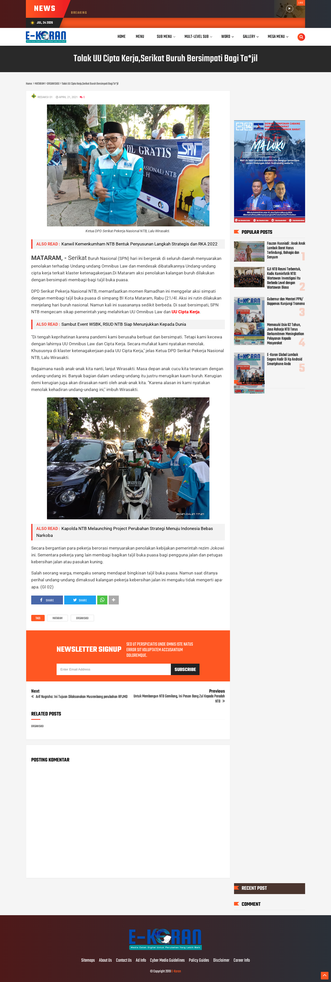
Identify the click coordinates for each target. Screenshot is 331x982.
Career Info (242, 960)
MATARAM (57, 618)
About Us (105, 960)
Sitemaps (88, 960)
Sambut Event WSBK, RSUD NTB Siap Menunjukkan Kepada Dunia (123, 324)
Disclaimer (221, 960)
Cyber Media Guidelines (167, 960)
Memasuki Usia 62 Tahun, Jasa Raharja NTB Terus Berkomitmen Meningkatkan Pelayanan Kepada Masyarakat (285, 333)
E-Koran (176, 971)
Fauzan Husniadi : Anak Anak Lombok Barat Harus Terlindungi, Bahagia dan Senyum (286, 250)
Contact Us (124, 960)
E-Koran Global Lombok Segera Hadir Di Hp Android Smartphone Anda (284, 359)
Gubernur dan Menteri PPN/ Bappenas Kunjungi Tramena (286, 301)
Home (122, 36)
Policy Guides (199, 960)
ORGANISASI (82, 618)
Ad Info (141, 960)
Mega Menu (276, 36)
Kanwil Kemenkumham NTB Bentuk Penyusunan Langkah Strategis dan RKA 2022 (139, 243)
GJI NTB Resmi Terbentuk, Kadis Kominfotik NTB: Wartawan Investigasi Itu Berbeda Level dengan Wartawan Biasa (284, 278)
